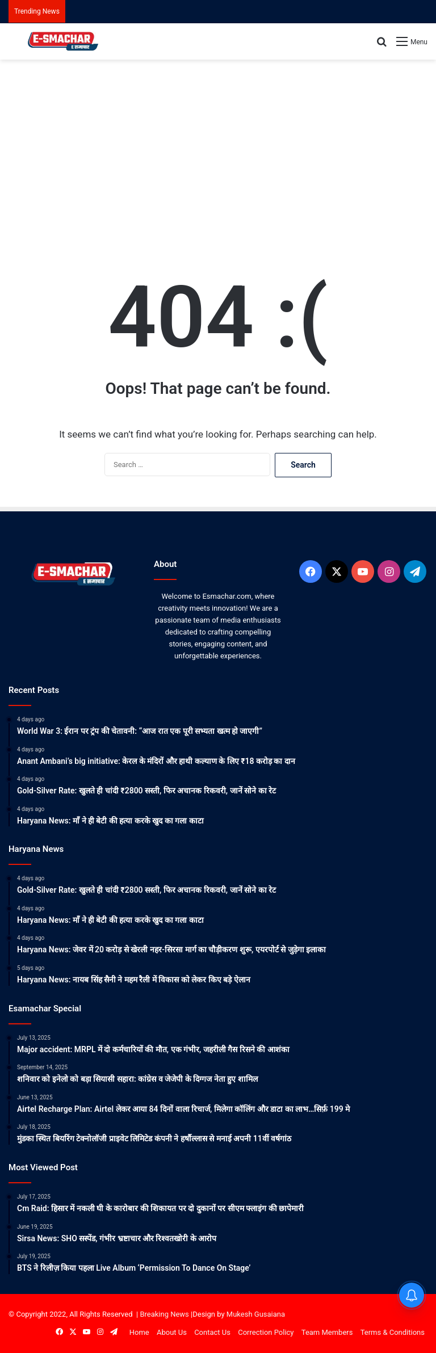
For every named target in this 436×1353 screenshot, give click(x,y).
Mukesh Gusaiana (256, 1314)
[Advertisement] (218, 150)
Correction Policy (266, 1332)
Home (139, 1332)
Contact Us (212, 1332)
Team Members (327, 1332)
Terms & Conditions (392, 1332)
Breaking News (164, 1314)
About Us (172, 1332)
